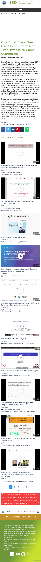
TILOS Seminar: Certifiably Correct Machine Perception (20, 371)
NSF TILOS (9, 13)
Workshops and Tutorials (22, 124)
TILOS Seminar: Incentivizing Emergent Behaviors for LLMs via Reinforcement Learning (19, 270)
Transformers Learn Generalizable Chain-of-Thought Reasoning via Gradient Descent (19, 167)
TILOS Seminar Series (26, 242)
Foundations (6, 172)
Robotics (15, 375)
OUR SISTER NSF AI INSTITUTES (20, 516)
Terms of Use (26, 547)
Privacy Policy (17, 547)
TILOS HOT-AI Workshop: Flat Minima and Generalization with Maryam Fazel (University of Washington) (17, 474)
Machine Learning (8, 124)
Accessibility (8, 547)
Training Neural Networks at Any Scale (14, 339)
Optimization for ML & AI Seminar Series (11, 174)
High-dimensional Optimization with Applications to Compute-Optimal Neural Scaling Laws (18, 404)
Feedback (7, 550)
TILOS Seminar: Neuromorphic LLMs (13, 237)
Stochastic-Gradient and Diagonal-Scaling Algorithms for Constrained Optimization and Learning (20, 304)
